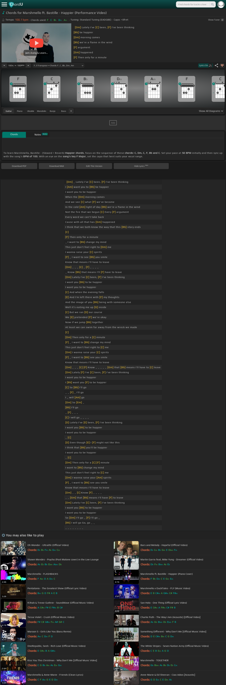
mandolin (41, 111)
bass (63, 111)
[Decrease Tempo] (4, 65)
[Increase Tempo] (28, 65)
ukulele (30, 111)
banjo (52, 111)
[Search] (212, 4)
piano (19, 111)
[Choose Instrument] (71, 111)
